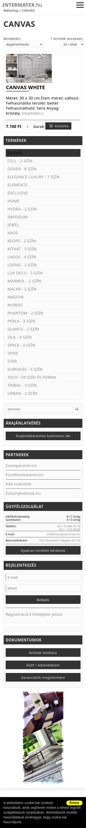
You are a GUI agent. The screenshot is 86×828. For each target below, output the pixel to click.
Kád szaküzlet (19, 483)
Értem (74, 803)
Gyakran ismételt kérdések (43, 550)
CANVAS (28, 10)
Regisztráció (17, 614)
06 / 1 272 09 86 (69, 529)
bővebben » (33, 113)
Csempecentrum (21, 465)
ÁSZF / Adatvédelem (43, 665)
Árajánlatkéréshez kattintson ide (43, 435)
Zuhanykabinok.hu (23, 493)
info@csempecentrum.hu (63, 534)
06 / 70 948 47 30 (68, 526)
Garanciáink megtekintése (43, 677)
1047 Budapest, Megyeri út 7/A (59, 540)
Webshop (11, 10)
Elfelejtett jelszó (47, 614)
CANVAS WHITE (25, 87)
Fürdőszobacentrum (25, 474)
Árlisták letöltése (43, 652)
